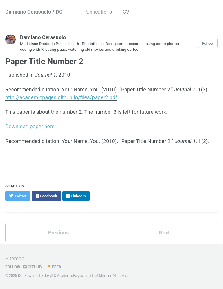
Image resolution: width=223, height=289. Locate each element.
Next (164, 233)
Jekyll (48, 276)
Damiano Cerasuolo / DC (33, 12)
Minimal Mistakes (113, 276)
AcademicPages (70, 276)
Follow (208, 43)
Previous (58, 233)
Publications (97, 12)
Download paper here (30, 126)
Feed (53, 266)
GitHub (32, 266)
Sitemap (14, 258)
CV (126, 12)
